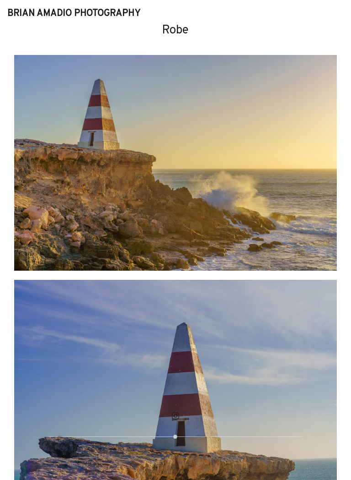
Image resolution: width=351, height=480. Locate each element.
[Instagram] (175, 415)
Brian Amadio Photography (73, 14)
